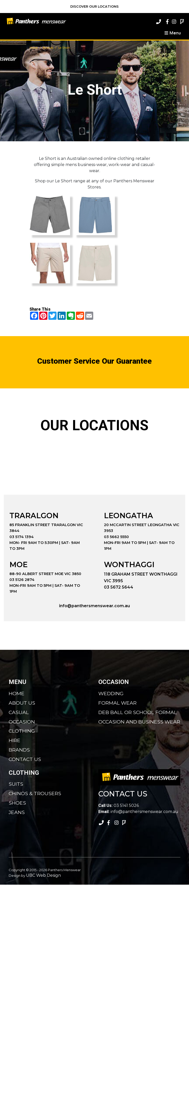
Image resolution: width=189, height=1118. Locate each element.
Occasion (22, 722)
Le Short (64, 47)
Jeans (17, 812)
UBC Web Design (43, 875)
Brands (48, 47)
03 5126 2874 (21, 579)
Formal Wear (117, 703)
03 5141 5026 (118, 805)
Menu (173, 32)
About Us (22, 703)
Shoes (17, 803)
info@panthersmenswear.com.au (94, 605)
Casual (19, 712)
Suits (16, 784)
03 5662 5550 (116, 537)
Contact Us (25, 759)
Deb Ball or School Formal (137, 712)
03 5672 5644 (118, 587)
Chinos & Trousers (35, 793)
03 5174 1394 (21, 537)
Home (34, 47)
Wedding (111, 693)
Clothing (22, 731)
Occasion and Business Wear (139, 722)
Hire (14, 740)
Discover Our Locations (94, 6)
